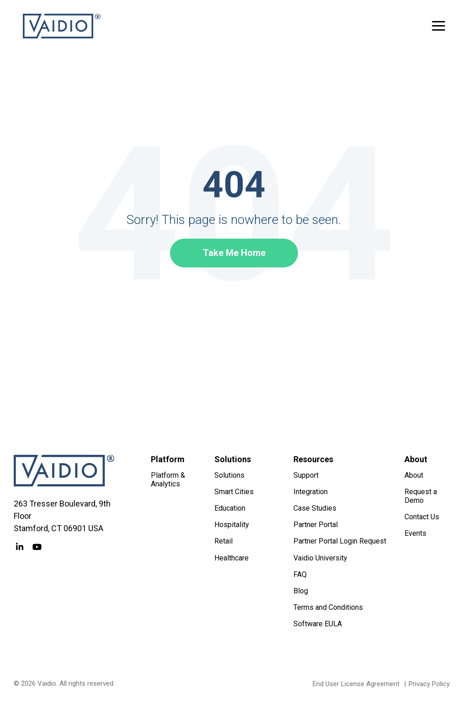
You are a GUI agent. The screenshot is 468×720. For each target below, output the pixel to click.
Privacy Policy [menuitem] (429, 684)
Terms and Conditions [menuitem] (328, 607)
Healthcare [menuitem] (231, 558)
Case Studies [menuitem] (314, 508)
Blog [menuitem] (300, 591)
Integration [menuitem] (310, 491)
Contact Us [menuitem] (421, 516)
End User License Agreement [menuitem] (356, 684)
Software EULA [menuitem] (317, 623)
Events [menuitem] (415, 533)
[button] (438, 25)
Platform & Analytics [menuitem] (169, 479)
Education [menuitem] (229, 508)
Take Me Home (234, 252)
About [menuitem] (413, 475)
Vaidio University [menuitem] (320, 558)
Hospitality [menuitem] (231, 524)
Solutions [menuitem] (229, 475)
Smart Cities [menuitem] (234, 491)
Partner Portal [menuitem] (315, 524)
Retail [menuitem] (223, 541)
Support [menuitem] (306, 475)
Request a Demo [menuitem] (421, 496)
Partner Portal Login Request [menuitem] (339, 541)
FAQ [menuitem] (300, 574)
